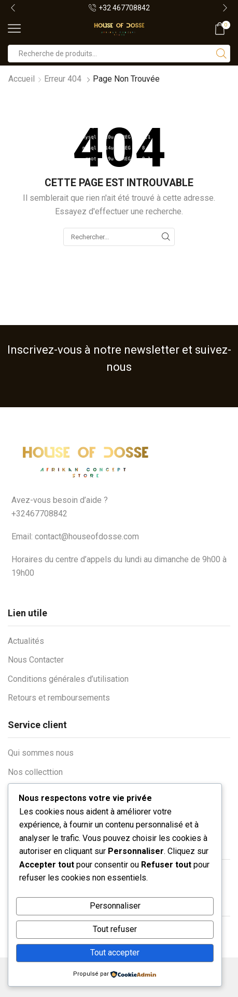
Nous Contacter (36, 660)
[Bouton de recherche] (221, 53)
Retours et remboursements (59, 698)
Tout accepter (114, 952)
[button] (13, 8)
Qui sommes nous (41, 753)
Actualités (26, 641)
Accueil (21, 79)
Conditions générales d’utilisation (68, 679)
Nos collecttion (35, 772)
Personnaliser (115, 906)
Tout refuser (115, 929)
